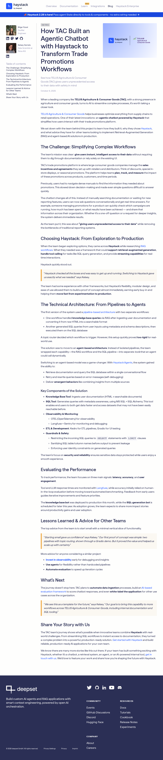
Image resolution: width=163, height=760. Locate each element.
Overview (51, 6)
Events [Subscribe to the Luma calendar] (90, 707)
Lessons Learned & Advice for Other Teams (18, 89)
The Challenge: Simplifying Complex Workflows (18, 69)
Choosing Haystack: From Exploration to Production (17, 74)
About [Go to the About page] (90, 743)
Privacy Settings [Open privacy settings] (50, 749)
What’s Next (11, 94)
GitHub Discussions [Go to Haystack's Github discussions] (98, 712)
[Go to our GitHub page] (97, 688)
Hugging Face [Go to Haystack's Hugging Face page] (95, 722)
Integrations (98, 6)
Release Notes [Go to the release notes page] (128, 722)
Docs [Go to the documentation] (123, 707)
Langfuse (102, 487)
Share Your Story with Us (17, 97)
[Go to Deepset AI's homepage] (42, 689)
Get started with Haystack (127, 639)
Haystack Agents (122, 362)
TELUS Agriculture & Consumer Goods (63, 113)
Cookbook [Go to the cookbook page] (126, 717)
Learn (84, 6)
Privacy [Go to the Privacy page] (64, 749)
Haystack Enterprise (127, 6)
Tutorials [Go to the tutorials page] (125, 712)
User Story (45, 25)
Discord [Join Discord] (91, 717)
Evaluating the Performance (18, 85)
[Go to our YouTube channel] (111, 688)
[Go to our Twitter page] (89, 688)
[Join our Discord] (119, 688)
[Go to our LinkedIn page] (104, 688)
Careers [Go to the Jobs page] (91, 747)
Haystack (146, 128)
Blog (110, 6)
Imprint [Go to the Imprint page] (75, 749)
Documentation (69, 6)
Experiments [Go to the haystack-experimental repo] (128, 727)
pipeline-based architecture (99, 312)
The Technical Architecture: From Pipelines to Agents (18, 80)
